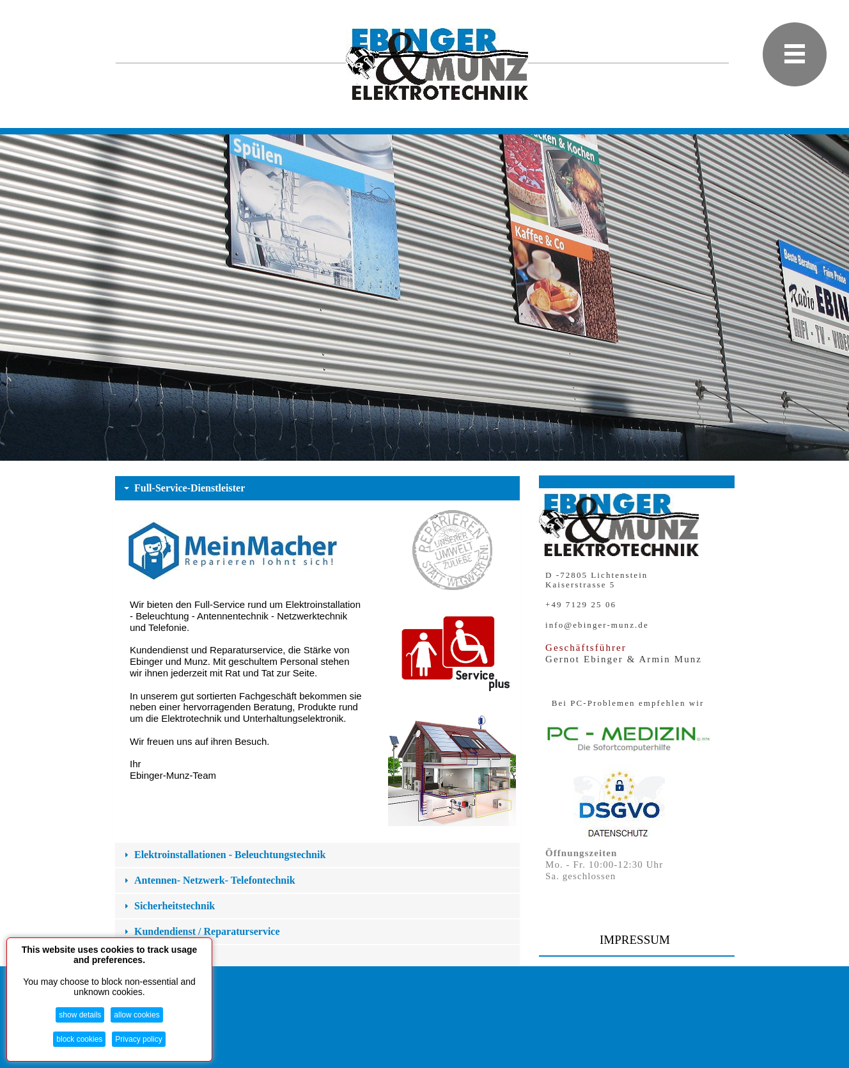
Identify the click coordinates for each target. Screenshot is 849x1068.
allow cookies (136, 1014)
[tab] (317, 488)
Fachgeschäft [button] (156, 957)
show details (80, 1014)
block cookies (79, 1039)
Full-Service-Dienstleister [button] (183, 488)
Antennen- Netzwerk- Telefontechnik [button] (208, 880)
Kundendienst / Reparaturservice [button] (200, 931)
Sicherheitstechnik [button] (168, 906)
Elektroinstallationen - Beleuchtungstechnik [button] (223, 854)
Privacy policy (138, 1039)
